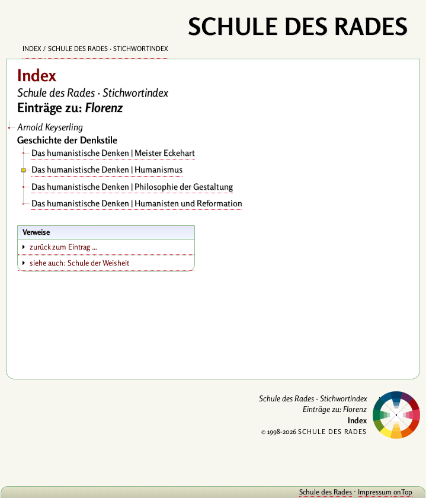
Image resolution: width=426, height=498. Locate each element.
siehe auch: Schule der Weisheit (79, 262)
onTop (402, 491)
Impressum (375, 491)
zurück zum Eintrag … (63, 246)
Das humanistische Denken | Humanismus (106, 169)
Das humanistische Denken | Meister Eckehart (113, 153)
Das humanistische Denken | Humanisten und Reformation (136, 203)
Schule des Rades (325, 491)
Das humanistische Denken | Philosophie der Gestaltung (132, 186)
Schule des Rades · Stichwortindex (108, 48)
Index (32, 48)
